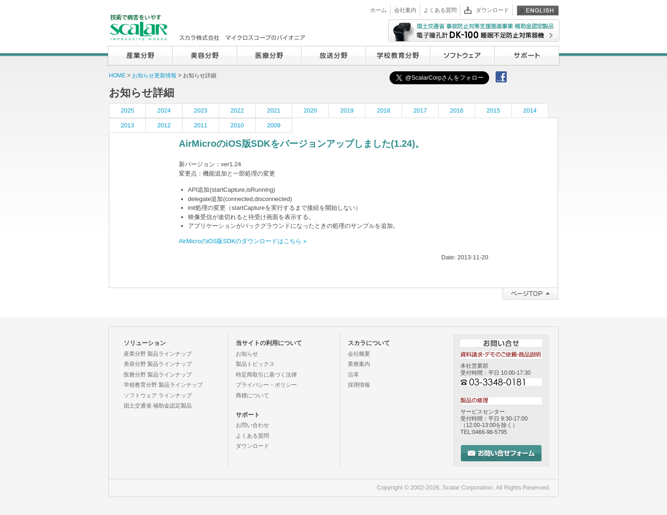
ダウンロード (492, 10)
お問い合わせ (252, 425)
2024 (164, 110)
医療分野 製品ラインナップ (158, 374)
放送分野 (333, 55)
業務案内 (359, 364)
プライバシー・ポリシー (266, 385)
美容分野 (204, 55)
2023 (201, 110)
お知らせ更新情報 (155, 75)
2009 (274, 125)
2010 (237, 125)
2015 (493, 110)
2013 (127, 125)
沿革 (353, 374)
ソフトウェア (462, 55)
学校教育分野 (397, 55)
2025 (127, 110)
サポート (526, 55)
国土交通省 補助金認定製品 (158, 405)
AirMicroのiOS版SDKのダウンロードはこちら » (243, 241)
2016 (457, 110)
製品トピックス (255, 364)
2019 (347, 110)
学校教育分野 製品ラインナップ (163, 385)
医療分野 (269, 55)
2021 (274, 110)
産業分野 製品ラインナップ (158, 354)
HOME (117, 75)
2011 (201, 125)
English (538, 10)
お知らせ (247, 354)
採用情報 (359, 385)
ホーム (378, 10)
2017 (420, 110)
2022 (237, 110)
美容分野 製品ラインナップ (158, 364)
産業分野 (140, 55)
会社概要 (359, 354)
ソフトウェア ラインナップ (158, 395)
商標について (252, 395)
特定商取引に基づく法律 (266, 374)
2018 (383, 110)
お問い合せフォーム (501, 453)
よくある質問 (440, 10)
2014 (530, 110)
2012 (164, 125)
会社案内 (405, 10)
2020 (310, 110)
